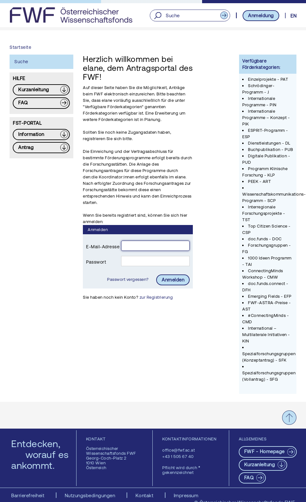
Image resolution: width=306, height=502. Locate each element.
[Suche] (190, 15)
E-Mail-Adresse (103, 246)
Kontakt (145, 495)
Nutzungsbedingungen (91, 495)
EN (293, 16)
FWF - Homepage (265, 451)
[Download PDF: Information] (41, 134)
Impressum (186, 495)
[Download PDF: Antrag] (41, 147)
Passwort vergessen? (128, 279)
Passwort (96, 262)
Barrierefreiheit (28, 495)
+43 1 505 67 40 (178, 456)
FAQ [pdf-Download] (249, 477)
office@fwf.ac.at (178, 450)
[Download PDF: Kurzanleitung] (41, 89)
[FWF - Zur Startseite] (71, 15)
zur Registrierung (156, 297)
